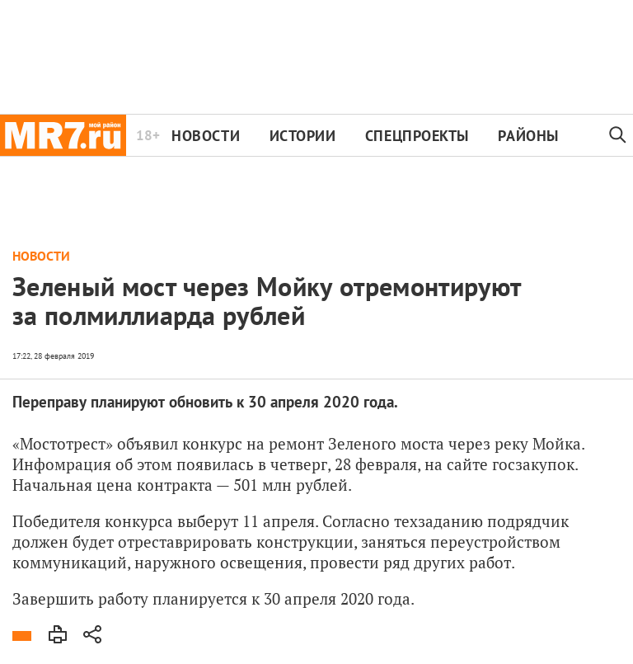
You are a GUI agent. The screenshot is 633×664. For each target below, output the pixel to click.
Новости (205, 135)
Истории (303, 135)
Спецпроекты (417, 135)
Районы (528, 135)
